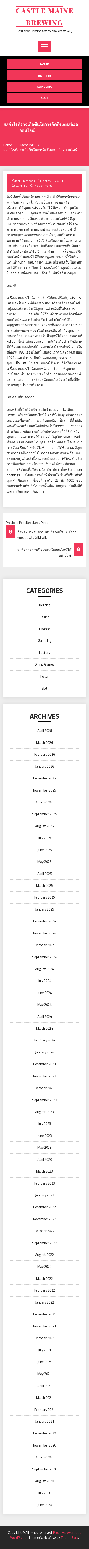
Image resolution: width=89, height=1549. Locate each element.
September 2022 (44, 1242)
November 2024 (44, 933)
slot (44, 97)
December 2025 (44, 778)
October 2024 (44, 945)
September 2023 (44, 1100)
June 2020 (44, 1504)
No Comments (43, 185)
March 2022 (44, 1278)
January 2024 (44, 1052)
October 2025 (44, 802)
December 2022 (44, 1207)
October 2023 (44, 1088)
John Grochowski (25, 181)
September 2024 (44, 957)
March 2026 (44, 742)
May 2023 (44, 1147)
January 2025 (44, 909)
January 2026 (44, 766)
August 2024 (44, 968)
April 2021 (44, 1385)
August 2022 (44, 1254)
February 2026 (44, 754)
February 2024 (44, 1040)
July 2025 (44, 837)
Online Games (45, 664)
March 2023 (44, 1171)
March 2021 (44, 1397)
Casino (44, 617)
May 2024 (44, 1004)
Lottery (44, 652)
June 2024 (44, 992)
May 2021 (44, 1373)
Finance (44, 628)
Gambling (44, 86)
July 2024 (44, 980)
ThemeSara (69, 1537)
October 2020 (44, 1457)
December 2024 (44, 921)
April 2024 (44, 1016)
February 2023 (44, 1183)
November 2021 (44, 1326)
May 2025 (44, 861)
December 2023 (44, 1064)
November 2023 (44, 1076)
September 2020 (44, 1469)
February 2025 (44, 897)
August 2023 (44, 1111)
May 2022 (44, 1266)
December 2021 (44, 1314)
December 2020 (44, 1433)
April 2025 (44, 873)
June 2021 (44, 1362)
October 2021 (44, 1338)
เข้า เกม (20, 363)
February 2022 (44, 1290)
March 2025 (44, 885)
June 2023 (44, 1135)
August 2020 (44, 1481)
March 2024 (44, 1028)
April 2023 (44, 1159)
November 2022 (44, 1219)
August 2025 (44, 826)
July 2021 (44, 1349)
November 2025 (44, 790)
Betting (44, 75)
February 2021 (44, 1409)
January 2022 (44, 1302)
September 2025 (44, 814)
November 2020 (44, 1445)
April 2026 (44, 730)
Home (44, 64)
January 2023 (44, 1195)
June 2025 (44, 849)
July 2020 (44, 1492)
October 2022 (44, 1230)
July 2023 (44, 1123)
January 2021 (44, 1421)
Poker (44, 676)
